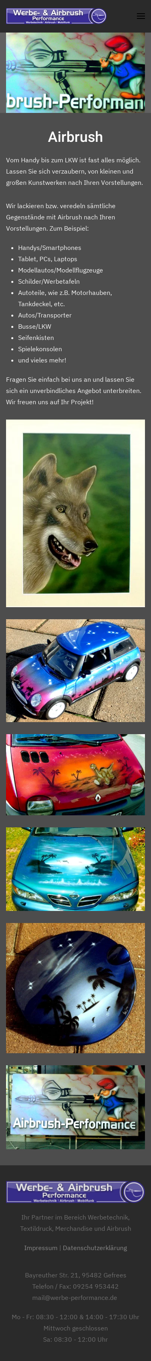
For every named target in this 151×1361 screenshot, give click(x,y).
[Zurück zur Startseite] (56, 16)
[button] (141, 16)
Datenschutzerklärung (95, 1248)
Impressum (41, 1248)
